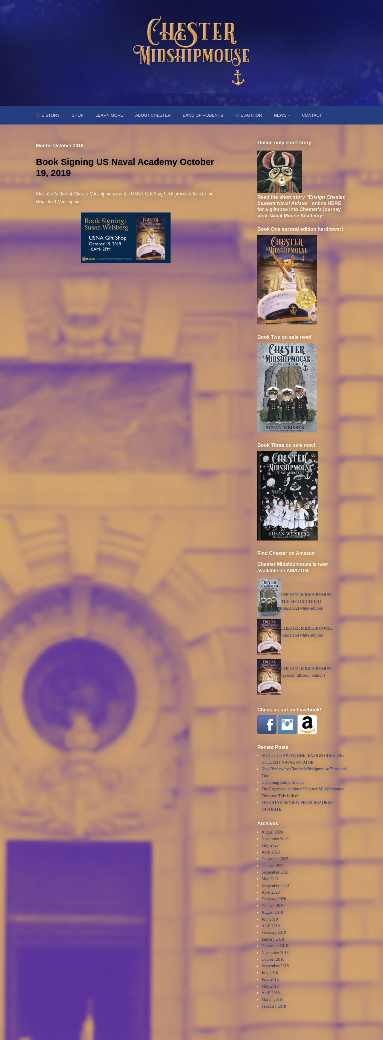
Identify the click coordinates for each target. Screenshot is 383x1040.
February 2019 (274, 932)
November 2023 (275, 838)
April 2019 (271, 926)
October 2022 (273, 865)
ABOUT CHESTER (153, 115)
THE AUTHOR (248, 115)
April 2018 (271, 993)
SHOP (78, 115)
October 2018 (273, 959)
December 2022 (275, 859)
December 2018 (275, 946)
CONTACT (312, 115)
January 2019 (273, 939)
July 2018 (270, 973)
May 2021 (270, 879)
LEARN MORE (109, 115)
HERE (334, 203)
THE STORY (48, 115)
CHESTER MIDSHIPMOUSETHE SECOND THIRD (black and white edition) (307, 602)
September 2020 (275, 885)
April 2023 (271, 852)
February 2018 (274, 1006)
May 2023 (270, 845)
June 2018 (270, 979)
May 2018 (270, 986)
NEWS (280, 115)
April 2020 (271, 892)
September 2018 (275, 966)
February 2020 (274, 899)
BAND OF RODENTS (203, 115)
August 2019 (272, 912)
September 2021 (275, 872)
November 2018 (275, 953)
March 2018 (272, 999)
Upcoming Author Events (283, 782)
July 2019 (270, 919)
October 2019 (273, 906)
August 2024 (272, 832)
